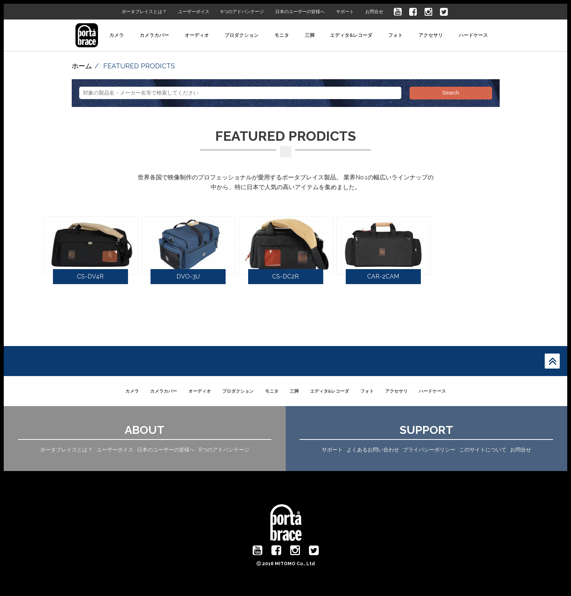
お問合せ (374, 11)
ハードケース (473, 35)
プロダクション (241, 35)
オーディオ (197, 35)
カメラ (116, 35)
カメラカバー (154, 35)
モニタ (281, 35)
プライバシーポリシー (429, 450)
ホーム (82, 66)
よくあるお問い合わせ (373, 450)
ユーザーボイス (193, 11)
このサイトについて (482, 450)
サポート (345, 11)
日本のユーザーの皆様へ (300, 11)
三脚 (310, 35)
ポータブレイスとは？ (144, 11)
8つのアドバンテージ (242, 11)
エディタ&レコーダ (351, 35)
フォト (395, 35)
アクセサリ (431, 35)
